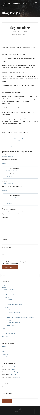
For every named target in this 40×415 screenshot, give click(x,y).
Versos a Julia (8, 292)
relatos (23, 141)
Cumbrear (4, 346)
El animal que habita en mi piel (14, 304)
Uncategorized (5, 336)
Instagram (4, 285)
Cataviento (9, 299)
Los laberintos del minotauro (10, 295)
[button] (36, 3)
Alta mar (7, 297)
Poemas (4, 287)
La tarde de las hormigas (10, 289)
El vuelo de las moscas (9, 333)
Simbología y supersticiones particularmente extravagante (21, 317)
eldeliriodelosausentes (20, 34)
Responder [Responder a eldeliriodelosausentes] (8, 176)
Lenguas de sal (5, 356)
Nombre (4, 239)
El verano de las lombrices (15, 139)
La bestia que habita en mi (13, 322)
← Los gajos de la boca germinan (8, 146)
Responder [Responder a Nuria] (4, 163)
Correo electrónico (7, 247)
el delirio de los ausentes (14, 3)
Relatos (24, 139)
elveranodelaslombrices (15, 141)
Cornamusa (10, 302)
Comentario (5, 217)
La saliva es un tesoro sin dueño (15, 315)
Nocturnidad (5, 354)
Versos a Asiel (10, 325)
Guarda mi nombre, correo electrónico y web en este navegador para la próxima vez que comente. (20, 262)
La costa (7, 307)
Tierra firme (8, 320)
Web (3, 254)
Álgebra (3, 351)
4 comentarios (21, 37)
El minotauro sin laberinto (13, 312)
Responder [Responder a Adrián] (4, 190)
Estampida (4, 349)
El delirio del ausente (12, 309)
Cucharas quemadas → (34, 146)
